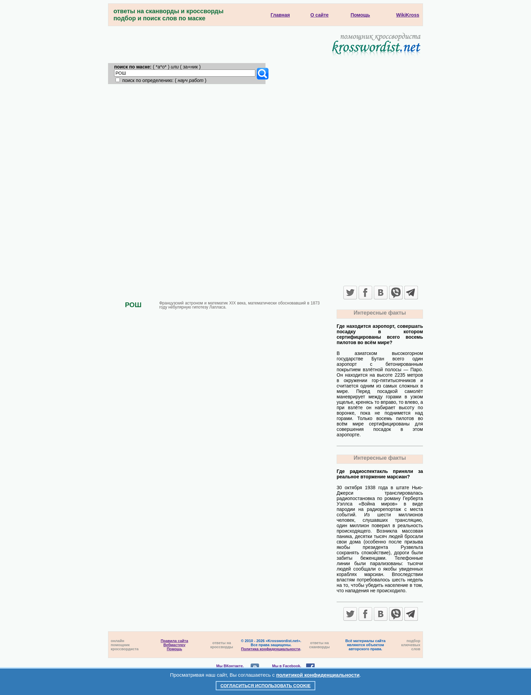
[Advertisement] (265, 134)
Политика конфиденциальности (270, 649)
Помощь (174, 649)
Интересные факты (380, 313)
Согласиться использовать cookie (265, 685)
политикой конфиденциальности (318, 675)
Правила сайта (174, 641)
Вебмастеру (175, 645)
